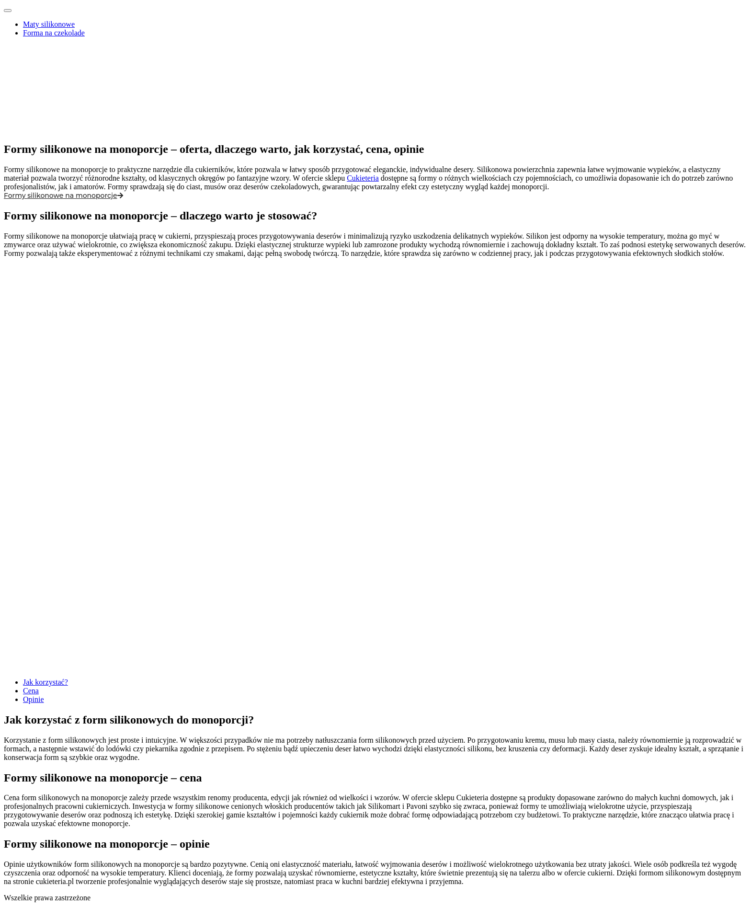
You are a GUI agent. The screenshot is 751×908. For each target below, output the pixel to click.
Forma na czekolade (54, 33)
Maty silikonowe (49, 24)
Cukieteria (363, 178)
